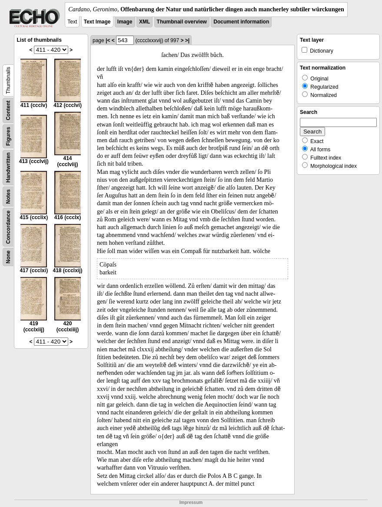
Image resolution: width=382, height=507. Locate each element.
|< (108, 40)
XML (144, 22)
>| (187, 40)
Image (125, 22)
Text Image (97, 22)
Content (8, 110)
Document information (241, 22)
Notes (8, 196)
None (8, 257)
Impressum (191, 502)
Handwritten (8, 168)
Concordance (8, 227)
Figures (8, 136)
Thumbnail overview (182, 22)
